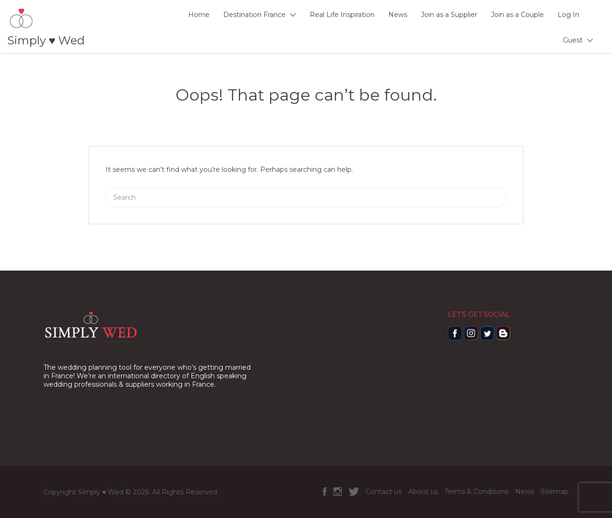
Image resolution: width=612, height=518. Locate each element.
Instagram (337, 491)
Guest (573, 40)
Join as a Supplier (449, 14)
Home (199, 14)
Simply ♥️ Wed (46, 40)
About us (423, 491)
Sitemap (554, 491)
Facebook (325, 491)
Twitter (354, 491)
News (397, 14)
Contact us (384, 491)
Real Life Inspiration (342, 14)
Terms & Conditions (476, 491)
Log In (568, 14)
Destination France (254, 14)
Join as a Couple (517, 14)
